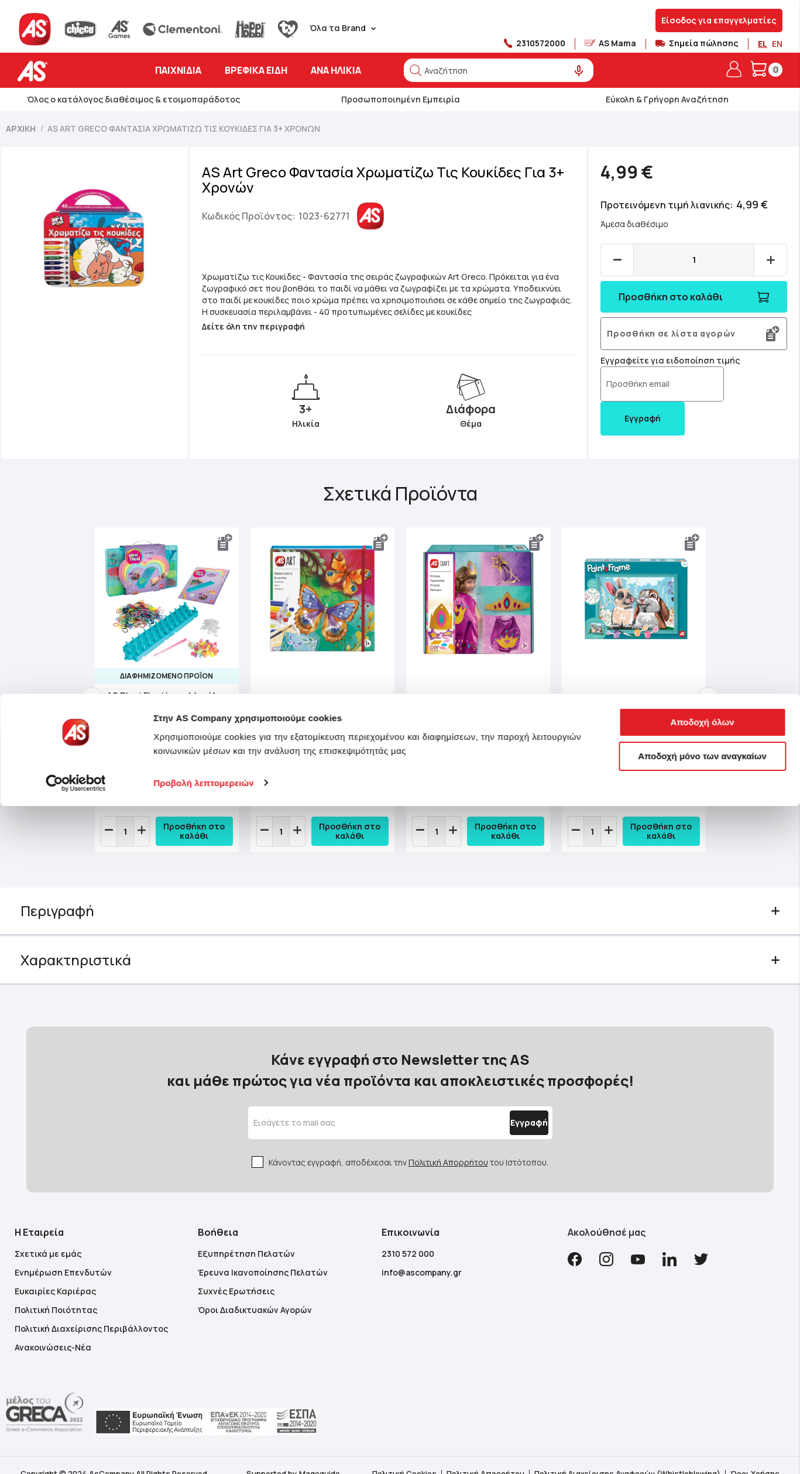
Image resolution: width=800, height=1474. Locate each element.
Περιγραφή (75, 917)
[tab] (400, 917)
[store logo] (69, 71)
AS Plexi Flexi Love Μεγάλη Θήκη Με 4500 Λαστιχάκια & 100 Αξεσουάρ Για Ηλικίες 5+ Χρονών (175, 716)
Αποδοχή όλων (702, 1391)
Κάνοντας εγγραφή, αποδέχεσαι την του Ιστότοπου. (408, 1145)
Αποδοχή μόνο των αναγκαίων (702, 1424)
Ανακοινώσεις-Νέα (53, 1330)
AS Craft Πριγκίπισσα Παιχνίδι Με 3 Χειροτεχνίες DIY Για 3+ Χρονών (469, 715)
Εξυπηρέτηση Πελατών (246, 1236)
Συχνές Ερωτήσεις (236, 1274)
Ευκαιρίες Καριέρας (55, 1274)
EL (762, 43)
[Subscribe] (501, 1105)
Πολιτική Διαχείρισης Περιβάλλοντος (91, 1311)
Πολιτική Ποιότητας (56, 1292)
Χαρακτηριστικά (93, 966)
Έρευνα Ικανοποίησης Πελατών (263, 1255)
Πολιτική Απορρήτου (448, 1145)
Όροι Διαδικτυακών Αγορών (255, 1292)
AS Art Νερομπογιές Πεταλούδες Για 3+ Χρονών (314, 716)
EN (777, 43)
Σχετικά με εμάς (48, 1236)
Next (694, 702)
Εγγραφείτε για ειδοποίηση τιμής (661, 360)
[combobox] (498, 70)
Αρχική (21, 128)
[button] (232, 542)
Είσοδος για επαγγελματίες (719, 20)
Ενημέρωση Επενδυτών (63, 1255)
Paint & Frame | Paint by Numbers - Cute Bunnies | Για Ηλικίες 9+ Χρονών (622, 716)
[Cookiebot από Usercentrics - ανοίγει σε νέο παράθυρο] (76, 1451)
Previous (106, 702)
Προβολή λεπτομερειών (203, 1451)
